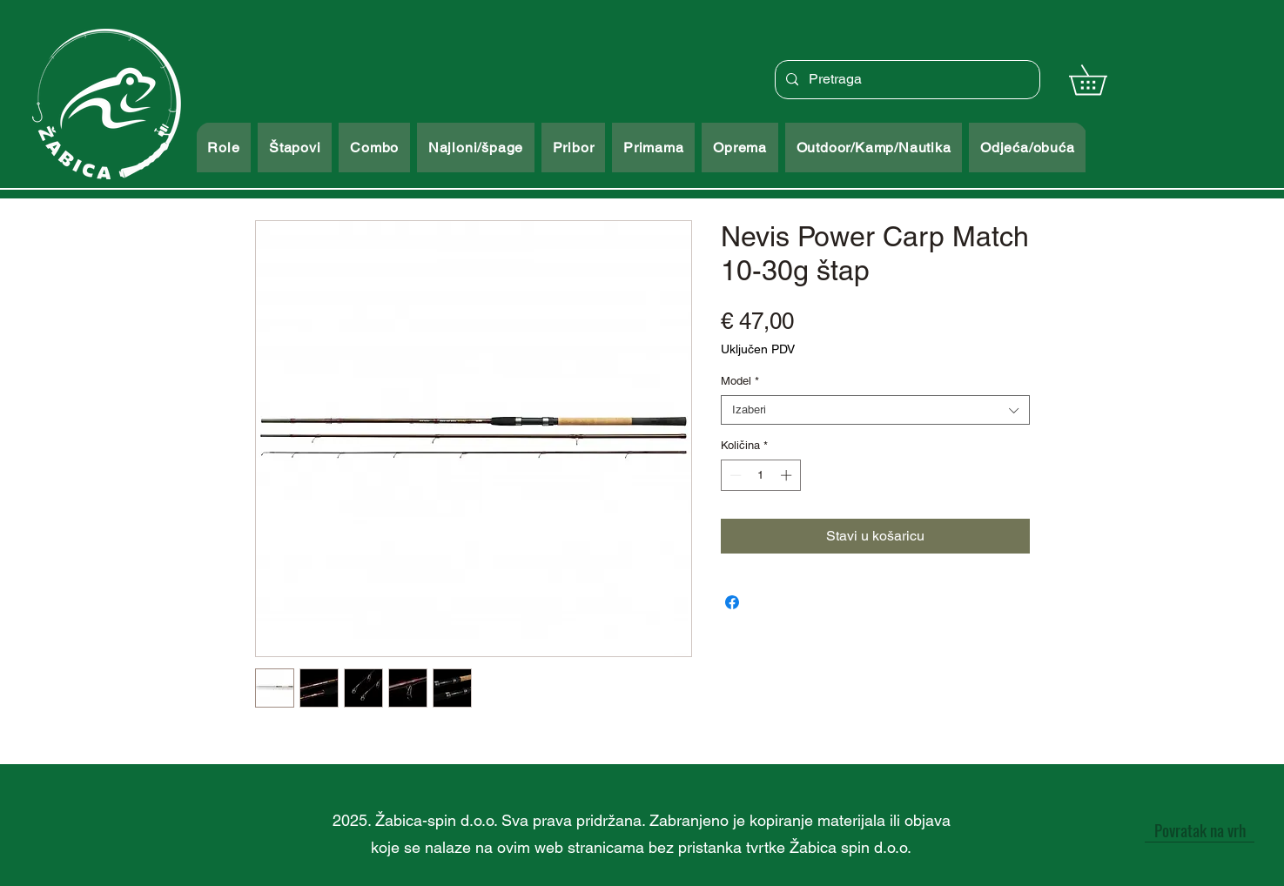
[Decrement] (733, 475)
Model (740, 380)
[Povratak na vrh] (1199, 829)
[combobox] (875, 410)
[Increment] (787, 475)
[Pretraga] (906, 79)
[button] (1102, 79)
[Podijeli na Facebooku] (732, 602)
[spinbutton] (760, 475)
